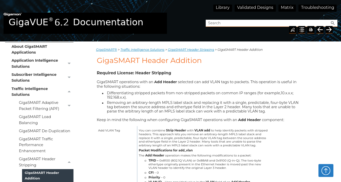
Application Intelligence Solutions (42, 64)
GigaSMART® (106, 50)
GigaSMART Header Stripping (46, 162)
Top (326, 170)
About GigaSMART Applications (29, 49)
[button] (332, 23)
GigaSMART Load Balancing (35, 120)
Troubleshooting (317, 7)
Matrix (287, 7)
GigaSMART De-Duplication (44, 131)
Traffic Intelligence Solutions (42, 92)
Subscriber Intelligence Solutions (42, 78)
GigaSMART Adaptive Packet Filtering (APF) (46, 106)
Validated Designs (255, 7)
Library (223, 7)
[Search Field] (271, 23)
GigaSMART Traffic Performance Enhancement (36, 145)
